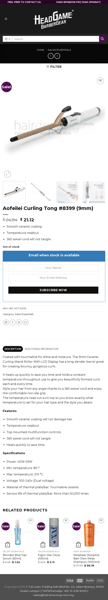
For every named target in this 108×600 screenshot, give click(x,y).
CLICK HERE (49, 2)
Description (13, 348)
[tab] (13, 349)
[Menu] (11, 19)
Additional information (42, 348)
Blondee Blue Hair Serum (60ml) (15, 556)
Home (40, 50)
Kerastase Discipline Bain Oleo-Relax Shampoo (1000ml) (86, 558)
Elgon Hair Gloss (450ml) (49, 556)
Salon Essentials (59, 50)
